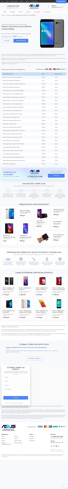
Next (65, 350)
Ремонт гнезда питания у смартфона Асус (11, 140)
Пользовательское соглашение (56, 449)
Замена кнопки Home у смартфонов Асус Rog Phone (13, 100)
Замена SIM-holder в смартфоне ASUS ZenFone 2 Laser (14, 160)
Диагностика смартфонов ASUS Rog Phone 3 (12, 80)
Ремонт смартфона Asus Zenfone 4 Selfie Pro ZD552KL (42, 312)
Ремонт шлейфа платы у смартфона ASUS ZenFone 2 (13, 107)
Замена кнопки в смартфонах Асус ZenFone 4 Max (13, 150)
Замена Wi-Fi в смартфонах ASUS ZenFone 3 (12, 120)
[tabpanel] (34, 33)
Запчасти (21, 1)
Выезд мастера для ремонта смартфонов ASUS (12, 77)
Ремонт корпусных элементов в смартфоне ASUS (13, 103)
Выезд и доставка (14, 1)
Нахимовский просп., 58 (57, 442)
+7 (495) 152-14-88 (12, 6)
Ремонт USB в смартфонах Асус (9, 163)
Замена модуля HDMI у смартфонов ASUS (11, 147)
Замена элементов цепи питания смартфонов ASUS (13, 157)
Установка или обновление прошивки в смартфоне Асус (14, 83)
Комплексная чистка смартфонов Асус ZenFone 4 (13, 113)
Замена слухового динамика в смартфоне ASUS (12, 133)
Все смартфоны (47, 11)
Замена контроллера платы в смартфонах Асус (12, 110)
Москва (54, 5)
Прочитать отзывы (34, 358)
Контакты (27, 1)
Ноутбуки (20, 11)
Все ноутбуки (37, 11)
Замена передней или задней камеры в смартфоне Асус (14, 97)
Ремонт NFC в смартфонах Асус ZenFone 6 (11, 87)
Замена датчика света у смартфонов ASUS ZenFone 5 (13, 90)
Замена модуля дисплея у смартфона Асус (11, 153)
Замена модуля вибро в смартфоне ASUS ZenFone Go (14, 143)
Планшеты (28, 11)
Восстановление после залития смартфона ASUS (13, 93)
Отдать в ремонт (21, 40)
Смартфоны (12, 11)
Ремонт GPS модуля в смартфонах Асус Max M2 (12, 137)
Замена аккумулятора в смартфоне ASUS (11, 117)
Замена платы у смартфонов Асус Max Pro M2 (12, 127)
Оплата (7, 1)
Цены (2, 1)
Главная (4, 11)
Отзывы (3, 440)
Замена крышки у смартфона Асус (10, 123)
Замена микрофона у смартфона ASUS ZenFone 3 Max (14, 130)
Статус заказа (61, 1)
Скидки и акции (34, 1)
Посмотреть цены (6, 36)
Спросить (7, 40)
